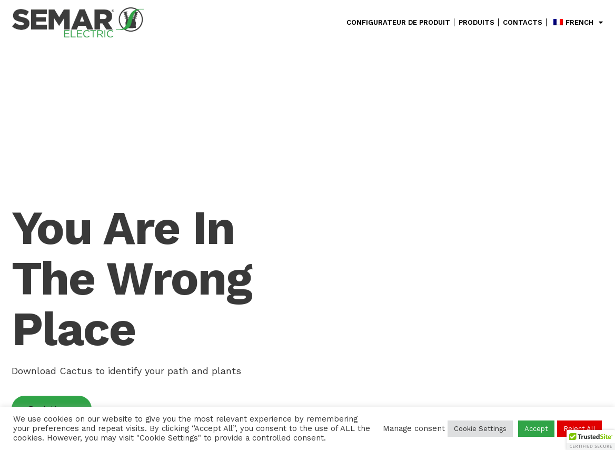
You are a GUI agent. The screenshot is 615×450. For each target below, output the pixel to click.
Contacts (522, 22)
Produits (476, 22)
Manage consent (414, 428)
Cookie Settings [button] (480, 429)
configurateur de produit (398, 22)
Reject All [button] (579, 429)
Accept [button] (536, 429)
